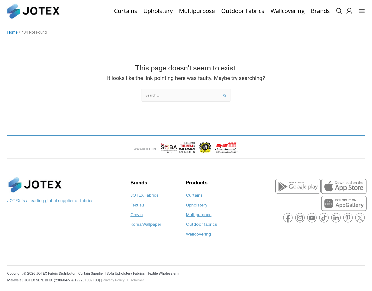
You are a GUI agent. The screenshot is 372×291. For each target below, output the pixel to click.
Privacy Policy (114, 280)
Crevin (136, 212)
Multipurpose (198, 212)
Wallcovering (198, 232)
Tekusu (137, 202)
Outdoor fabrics (201, 222)
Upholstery (196, 202)
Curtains (194, 193)
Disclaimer (136, 280)
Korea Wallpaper (145, 222)
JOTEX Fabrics (144, 193)
